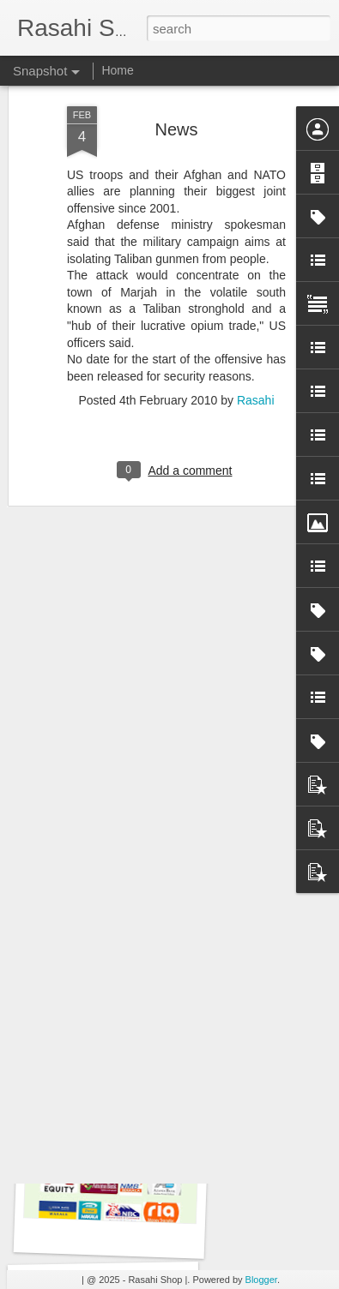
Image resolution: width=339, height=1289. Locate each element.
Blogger (261, 1279)
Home (117, 70)
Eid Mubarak (109, 1004)
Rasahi (256, 316)
